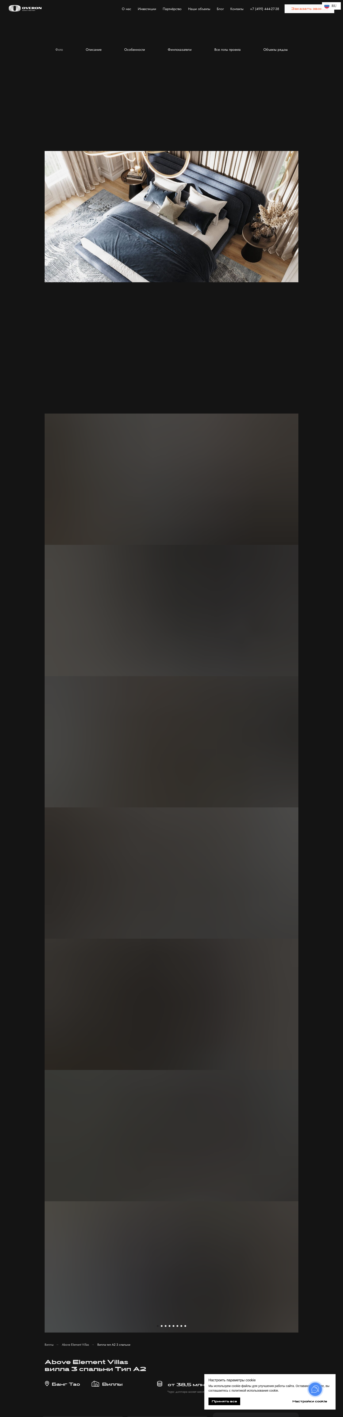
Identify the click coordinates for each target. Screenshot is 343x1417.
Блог (220, 8)
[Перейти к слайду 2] (162, 144)
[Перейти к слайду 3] (165, 144)
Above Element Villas (75, 163)
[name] (256, 261)
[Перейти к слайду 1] (158, 144)
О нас (126, 8)
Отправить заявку (255, 311)
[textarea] (240, 1284)
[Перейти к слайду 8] (185, 144)
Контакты (236, 8)
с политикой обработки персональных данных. (255, 295)
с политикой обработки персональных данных (236, 1298)
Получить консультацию (240, 1312)
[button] (309, 8)
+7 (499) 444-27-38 (264, 8)
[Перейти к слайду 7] (181, 144)
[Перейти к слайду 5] (173, 144)
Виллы (49, 163)
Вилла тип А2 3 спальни (113, 163)
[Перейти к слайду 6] (177, 144)
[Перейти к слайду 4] (169, 144)
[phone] (256, 277)
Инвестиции (147, 8)
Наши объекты (199, 8)
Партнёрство (172, 8)
